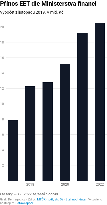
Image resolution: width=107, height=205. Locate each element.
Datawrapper (24, 203)
